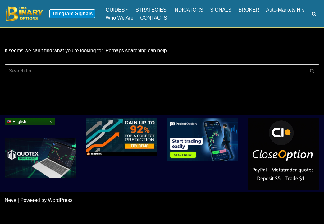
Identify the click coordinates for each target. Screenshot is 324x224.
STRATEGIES (151, 9)
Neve (10, 216)
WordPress (60, 216)
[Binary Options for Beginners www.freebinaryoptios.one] (24, 13)
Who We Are (120, 18)
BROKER (249, 9)
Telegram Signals (72, 13)
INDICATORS (189, 9)
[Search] (314, 14)
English (16, 137)
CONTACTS (153, 18)
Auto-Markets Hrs (286, 9)
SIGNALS (221, 9)
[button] (127, 9)
